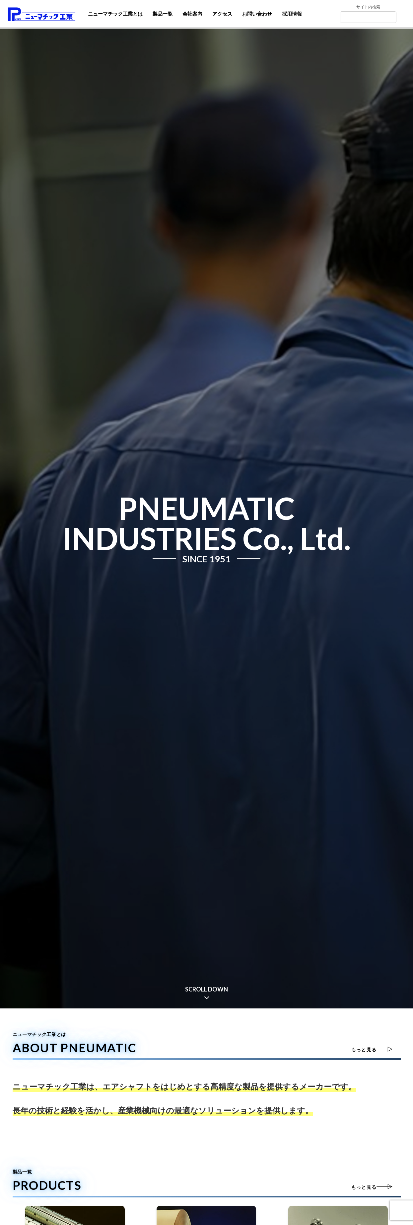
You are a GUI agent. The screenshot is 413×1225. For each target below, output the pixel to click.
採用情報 (292, 14)
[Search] (368, 17)
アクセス (222, 14)
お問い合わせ (257, 14)
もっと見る (364, 1050)
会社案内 (192, 14)
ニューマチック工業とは (115, 14)
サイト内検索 (368, 7)
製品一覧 (162, 14)
